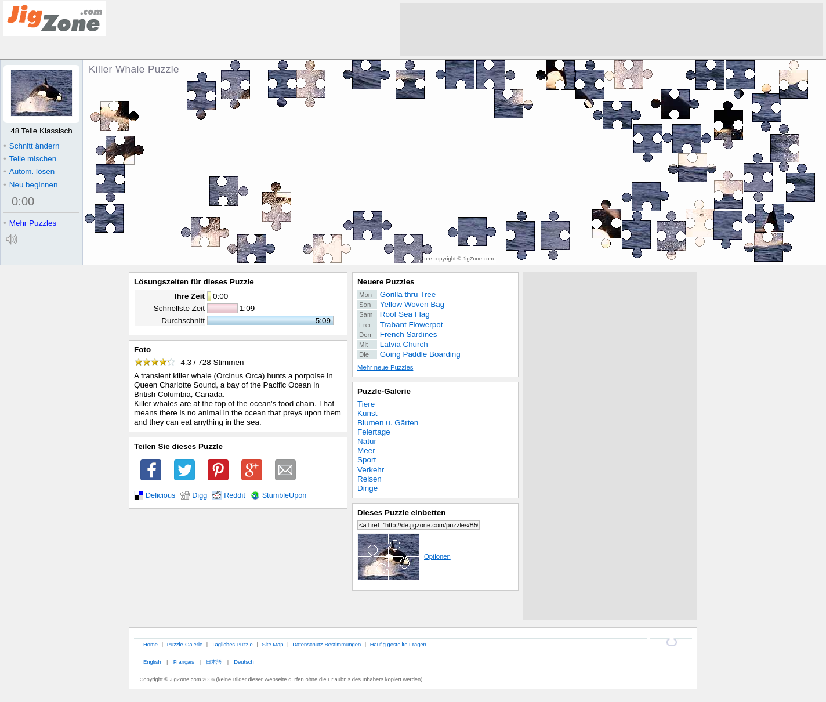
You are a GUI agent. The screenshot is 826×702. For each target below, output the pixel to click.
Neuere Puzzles (386, 281)
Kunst (367, 413)
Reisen (369, 479)
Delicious (160, 495)
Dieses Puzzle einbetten (401, 512)
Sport (366, 459)
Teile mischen (29, 158)
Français (183, 661)
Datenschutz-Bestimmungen (326, 644)
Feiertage (373, 432)
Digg (199, 495)
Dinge (367, 488)
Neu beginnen (30, 184)
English (152, 661)
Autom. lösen (29, 171)
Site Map (272, 644)
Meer (366, 450)
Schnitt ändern (31, 146)
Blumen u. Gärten (387, 422)
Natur (366, 441)
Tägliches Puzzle (232, 644)
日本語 (214, 661)
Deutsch (243, 661)
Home (150, 644)
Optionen (404, 556)
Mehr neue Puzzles (385, 367)
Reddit (234, 495)
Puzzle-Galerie (384, 391)
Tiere (366, 404)
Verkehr (370, 469)
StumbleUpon (284, 495)
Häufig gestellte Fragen (398, 644)
